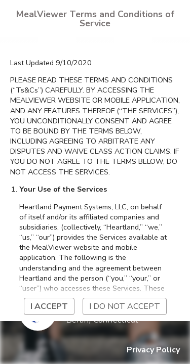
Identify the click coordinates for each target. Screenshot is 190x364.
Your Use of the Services (63, 189)
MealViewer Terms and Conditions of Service (95, 18)
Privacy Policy (153, 349)
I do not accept (124, 306)
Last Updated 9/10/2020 (51, 63)
